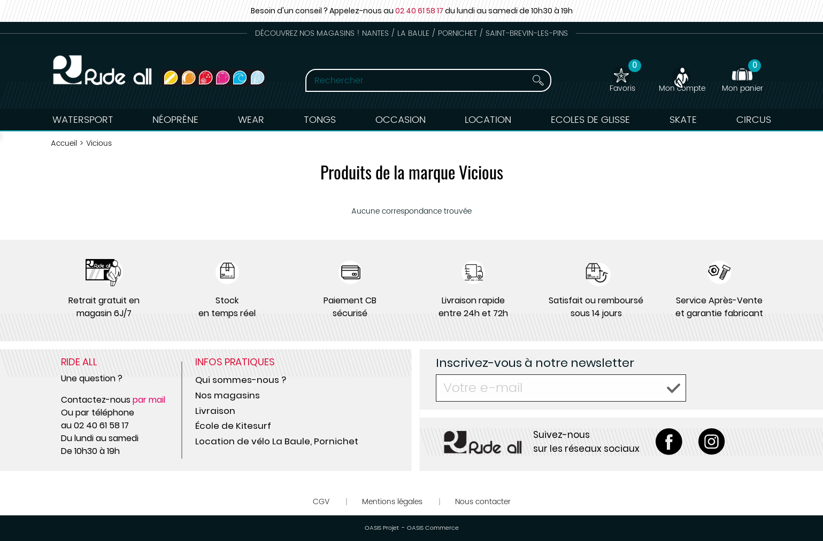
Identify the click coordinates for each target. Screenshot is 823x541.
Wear (251, 120)
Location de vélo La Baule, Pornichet (276, 441)
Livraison (215, 410)
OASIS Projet (382, 528)
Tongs (320, 120)
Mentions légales (392, 502)
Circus (753, 120)
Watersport (82, 120)
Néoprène (175, 120)
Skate (683, 120)
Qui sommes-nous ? (240, 379)
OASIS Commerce (433, 528)
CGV (321, 502)
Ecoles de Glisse (590, 120)
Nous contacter (483, 502)
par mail (149, 400)
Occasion (400, 120)
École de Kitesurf (233, 425)
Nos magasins (227, 395)
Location (488, 120)
